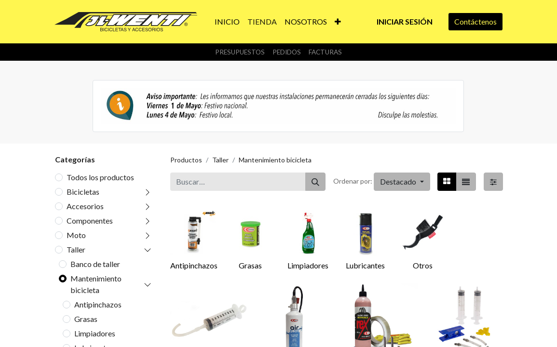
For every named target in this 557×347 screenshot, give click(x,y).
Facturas (325, 52)
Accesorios (85, 206)
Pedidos (286, 52)
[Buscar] (315, 182)
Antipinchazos (98, 304)
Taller (76, 249)
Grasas (85, 318)
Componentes (90, 220)
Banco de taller (95, 263)
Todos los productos (100, 177)
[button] (338, 21)
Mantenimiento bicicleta (96, 284)
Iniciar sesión (405, 21)
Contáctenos (475, 21)
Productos (186, 160)
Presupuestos (240, 52)
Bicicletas (83, 191)
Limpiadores (94, 333)
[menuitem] (227, 21)
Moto (76, 235)
